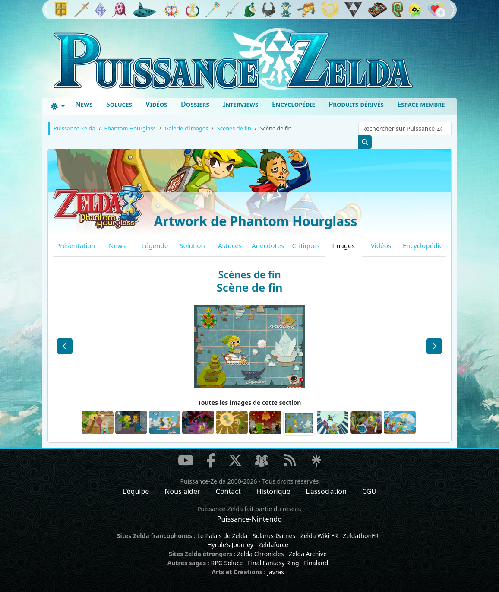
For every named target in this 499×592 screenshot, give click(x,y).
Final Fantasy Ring (273, 563)
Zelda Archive (308, 554)
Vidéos (156, 104)
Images (343, 245)
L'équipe (136, 491)
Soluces (119, 104)
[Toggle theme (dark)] (57, 106)
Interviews (240, 104)
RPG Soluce (227, 563)
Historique (273, 491)
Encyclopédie (293, 104)
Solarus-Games (274, 536)
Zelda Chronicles (260, 554)
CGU (369, 491)
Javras (275, 572)
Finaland (316, 563)
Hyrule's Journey (230, 545)
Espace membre (421, 104)
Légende (155, 245)
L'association (326, 491)
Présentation (75, 245)
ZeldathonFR (361, 536)
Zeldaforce (273, 545)
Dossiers (195, 104)
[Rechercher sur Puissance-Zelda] (405, 128)
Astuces (230, 245)
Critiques (306, 245)
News (84, 104)
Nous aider (182, 491)
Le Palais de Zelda (222, 536)
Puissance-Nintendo (249, 519)
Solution (192, 245)
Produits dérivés (355, 104)
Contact (228, 491)
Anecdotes (268, 245)
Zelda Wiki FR (319, 536)
